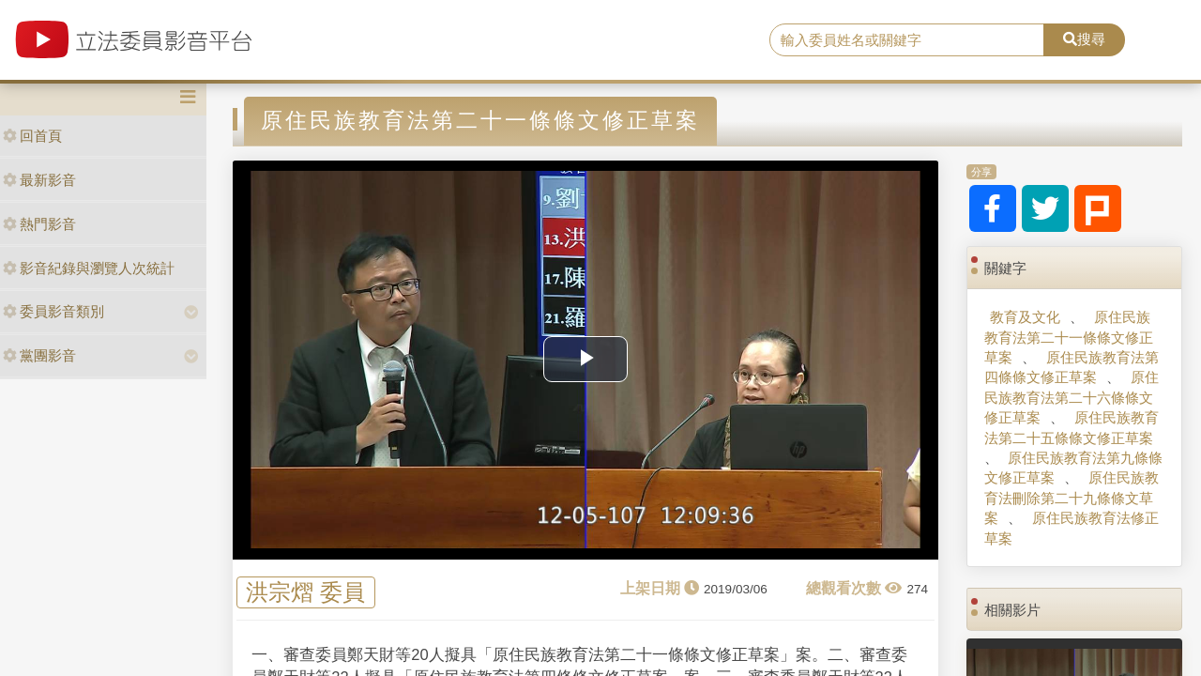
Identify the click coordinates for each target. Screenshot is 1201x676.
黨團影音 (39, 355)
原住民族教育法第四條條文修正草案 (1071, 367)
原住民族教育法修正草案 (1071, 527)
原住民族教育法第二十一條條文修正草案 (1068, 337)
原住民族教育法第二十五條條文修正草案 (1071, 427)
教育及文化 (1025, 317)
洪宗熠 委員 (305, 593)
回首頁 (32, 136)
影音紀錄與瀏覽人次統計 (89, 268)
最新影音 (39, 180)
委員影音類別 (53, 311)
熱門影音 (39, 224)
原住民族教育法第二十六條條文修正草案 (1071, 397)
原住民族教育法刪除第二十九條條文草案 (1071, 497)
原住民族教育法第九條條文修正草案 (1073, 467)
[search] (906, 40)
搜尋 (1084, 39)
